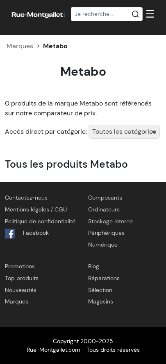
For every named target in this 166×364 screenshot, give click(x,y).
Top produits (22, 278)
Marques (20, 46)
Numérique (103, 244)
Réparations (104, 278)
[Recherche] (107, 14)
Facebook (27, 233)
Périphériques (106, 232)
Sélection (100, 290)
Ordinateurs (104, 209)
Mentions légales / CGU (36, 209)
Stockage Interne (110, 221)
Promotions (20, 266)
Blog (93, 266)
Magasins (100, 301)
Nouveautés (20, 290)
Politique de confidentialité (40, 221)
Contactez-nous (26, 197)
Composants (105, 197)
